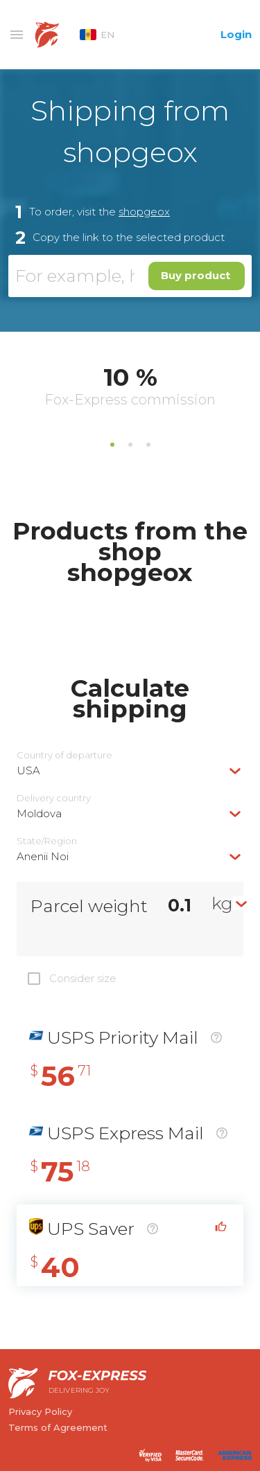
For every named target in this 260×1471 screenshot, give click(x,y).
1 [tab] (112, 445)
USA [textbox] (28, 770)
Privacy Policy (40, 1411)
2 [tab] (130, 445)
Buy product (195, 275)
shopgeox (144, 211)
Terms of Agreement (57, 1427)
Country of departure (64, 755)
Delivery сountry (54, 798)
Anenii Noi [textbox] (43, 856)
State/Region (47, 841)
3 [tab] (148, 445)
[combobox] (130, 770)
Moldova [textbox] (39, 813)
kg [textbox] (222, 903)
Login (236, 34)
